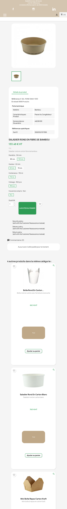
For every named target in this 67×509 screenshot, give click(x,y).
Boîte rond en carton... (33, 290)
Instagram (33, 9)
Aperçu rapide (54, 265)
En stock (15, 102)
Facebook (13, 9)
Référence (16, 99)
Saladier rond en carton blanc (33, 394)
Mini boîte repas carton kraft (33, 499)
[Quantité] (11, 204)
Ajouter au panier (27, 208)
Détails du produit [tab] (20, 92)
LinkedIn (53, 9)
